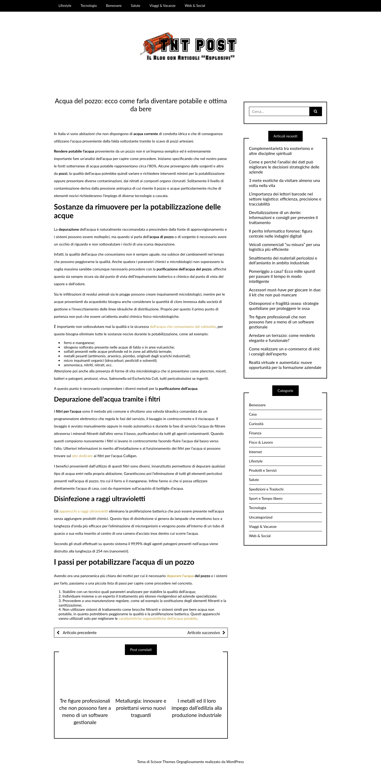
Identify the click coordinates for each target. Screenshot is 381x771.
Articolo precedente (79, 632)
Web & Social (195, 5)
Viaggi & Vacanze (162, 5)
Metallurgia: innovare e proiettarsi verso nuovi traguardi (140, 708)
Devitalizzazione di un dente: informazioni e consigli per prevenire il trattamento (283, 217)
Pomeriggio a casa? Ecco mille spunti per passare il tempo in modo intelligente (282, 276)
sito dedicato (82, 455)
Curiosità (256, 423)
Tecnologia (89, 5)
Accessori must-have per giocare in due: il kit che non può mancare (285, 292)
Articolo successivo (203, 632)
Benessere (114, 5)
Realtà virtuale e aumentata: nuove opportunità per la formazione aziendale (285, 365)
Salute (135, 5)
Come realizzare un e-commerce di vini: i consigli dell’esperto (284, 351)
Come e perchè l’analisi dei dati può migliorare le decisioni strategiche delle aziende (284, 166)
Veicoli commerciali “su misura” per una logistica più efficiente (284, 247)
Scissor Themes (163, 761)
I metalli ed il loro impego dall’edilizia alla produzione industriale (196, 708)
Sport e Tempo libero (266, 498)
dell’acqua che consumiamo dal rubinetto (183, 326)
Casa (253, 414)
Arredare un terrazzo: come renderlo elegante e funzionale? (282, 338)
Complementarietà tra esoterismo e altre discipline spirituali (281, 151)
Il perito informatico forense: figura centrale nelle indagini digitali (280, 233)
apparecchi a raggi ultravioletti (83, 511)
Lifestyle (64, 5)
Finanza (255, 433)
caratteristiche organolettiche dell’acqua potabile (158, 618)
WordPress (235, 761)
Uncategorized (261, 517)
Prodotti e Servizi (263, 470)
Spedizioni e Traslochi (266, 489)
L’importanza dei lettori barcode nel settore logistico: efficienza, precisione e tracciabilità (285, 198)
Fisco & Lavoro (261, 442)
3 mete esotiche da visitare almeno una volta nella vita (284, 183)
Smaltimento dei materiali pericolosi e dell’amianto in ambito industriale (283, 260)
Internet (255, 451)
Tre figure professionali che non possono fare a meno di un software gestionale (281, 321)
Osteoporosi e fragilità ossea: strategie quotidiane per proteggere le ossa (284, 306)
